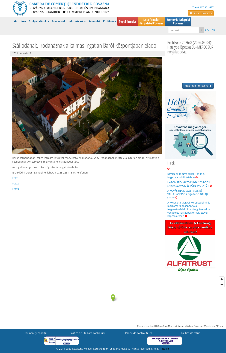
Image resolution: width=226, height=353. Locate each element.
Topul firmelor (127, 21)
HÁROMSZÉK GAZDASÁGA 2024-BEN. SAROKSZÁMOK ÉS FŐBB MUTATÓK (189, 184)
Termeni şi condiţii (36, 333)
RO (207, 30)
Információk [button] (77, 21)
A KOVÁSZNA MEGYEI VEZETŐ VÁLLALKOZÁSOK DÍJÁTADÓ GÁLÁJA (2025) (188, 194)
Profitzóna (109, 21)
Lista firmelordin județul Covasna (151, 21)
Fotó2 (15, 183)
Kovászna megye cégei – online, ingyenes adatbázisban (186, 175)
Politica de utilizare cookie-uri (87, 333)
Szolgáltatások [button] (39, 21)
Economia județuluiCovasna (178, 21)
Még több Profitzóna (198, 85)
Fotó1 (15, 178)
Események (59, 21)
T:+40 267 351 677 (203, 7)
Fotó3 (15, 189)
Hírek (23, 21)
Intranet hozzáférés (201, 12)
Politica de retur (190, 333)
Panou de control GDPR (139, 333)
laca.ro (165, 348)
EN (213, 30)
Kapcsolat (94, 21)
